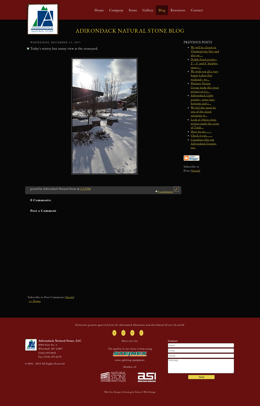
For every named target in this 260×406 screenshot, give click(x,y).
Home (99, 10)
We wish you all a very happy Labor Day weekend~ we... (204, 75)
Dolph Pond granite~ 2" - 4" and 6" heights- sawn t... (204, 63)
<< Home (35, 301)
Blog (162, 10)
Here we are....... (201, 131)
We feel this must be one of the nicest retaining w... (203, 112)
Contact (197, 10)
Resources (177, 10)
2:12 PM (85, 189)
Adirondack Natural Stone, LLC (60, 341)
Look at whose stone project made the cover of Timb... (205, 124)
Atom (69, 297)
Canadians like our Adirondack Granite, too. (204, 144)
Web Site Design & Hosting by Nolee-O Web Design (130, 392)
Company (116, 10)
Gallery (147, 10)
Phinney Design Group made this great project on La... (205, 87)
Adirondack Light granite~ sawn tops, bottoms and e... (203, 99)
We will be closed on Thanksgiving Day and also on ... (205, 51)
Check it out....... (201, 135)
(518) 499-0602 (47, 352)
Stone (133, 10)
